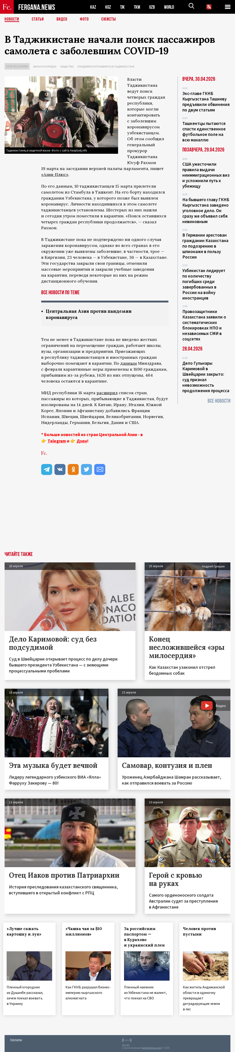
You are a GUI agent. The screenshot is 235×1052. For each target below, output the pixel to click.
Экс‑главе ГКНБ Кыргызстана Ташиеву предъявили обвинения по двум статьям (206, 102)
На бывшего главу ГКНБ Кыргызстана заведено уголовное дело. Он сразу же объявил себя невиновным (205, 210)
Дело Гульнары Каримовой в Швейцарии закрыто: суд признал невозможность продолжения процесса (205, 376)
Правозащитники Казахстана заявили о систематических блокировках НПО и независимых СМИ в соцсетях (204, 325)
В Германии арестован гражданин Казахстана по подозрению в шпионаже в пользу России (205, 246)
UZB (153, 7)
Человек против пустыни (200, 931)
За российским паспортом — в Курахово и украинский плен (146, 937)
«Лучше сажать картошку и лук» (25, 931)
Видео (62, 19)
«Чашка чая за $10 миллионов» (85, 931)
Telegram (57, 441)
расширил (107, 392)
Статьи (38, 19)
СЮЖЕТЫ (108, 19)
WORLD (170, 7)
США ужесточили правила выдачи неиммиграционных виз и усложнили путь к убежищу (206, 175)
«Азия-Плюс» (54, 174)
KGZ (108, 7)
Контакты (16, 1038)
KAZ (93, 7)
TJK (122, 7)
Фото (84, 19)
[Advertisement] (117, 517)
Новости (12, 19)
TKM (138, 7)
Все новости (219, 401)
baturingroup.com (152, 1047)
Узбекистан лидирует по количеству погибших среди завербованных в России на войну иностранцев (203, 284)
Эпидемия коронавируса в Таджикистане (106, 66)
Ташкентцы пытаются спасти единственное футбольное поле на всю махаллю (204, 132)
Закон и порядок (45, 66)
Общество (67, 66)
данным (128, 363)
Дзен (82, 441)
